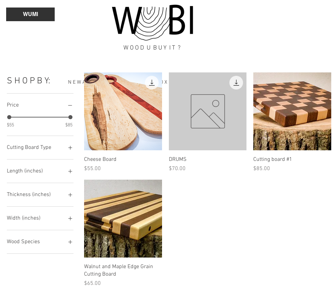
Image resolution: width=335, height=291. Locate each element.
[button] (30, 14)
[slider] (9, 117)
